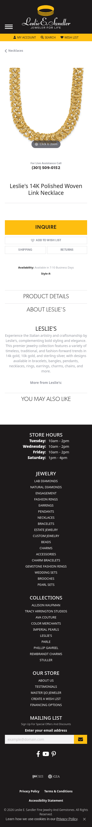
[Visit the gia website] (54, 776)
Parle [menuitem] (46, 641)
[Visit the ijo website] (37, 776)
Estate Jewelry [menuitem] (46, 530)
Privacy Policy (30, 791)
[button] (24, 37)
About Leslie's (46, 310)
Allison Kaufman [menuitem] (46, 605)
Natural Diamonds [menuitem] (46, 487)
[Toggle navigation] (9, 27)
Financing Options (46, 705)
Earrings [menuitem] (46, 505)
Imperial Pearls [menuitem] (46, 629)
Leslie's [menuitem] (46, 635)
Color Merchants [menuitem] (46, 623)
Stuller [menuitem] (46, 660)
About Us (46, 680)
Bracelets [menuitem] (46, 523)
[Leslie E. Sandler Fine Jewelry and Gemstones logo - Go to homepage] (46, 17)
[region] (46, 109)
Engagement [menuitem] (45, 493)
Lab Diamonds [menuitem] (46, 481)
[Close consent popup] (84, 819)
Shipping (25, 250)
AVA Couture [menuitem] (46, 617)
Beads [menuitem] (46, 542)
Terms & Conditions (58, 791)
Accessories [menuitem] (46, 554)
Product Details (46, 297)
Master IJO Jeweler (46, 692)
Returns (67, 250)
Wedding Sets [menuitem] (46, 572)
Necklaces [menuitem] (46, 517)
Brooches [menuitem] (46, 578)
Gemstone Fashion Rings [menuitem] (46, 566)
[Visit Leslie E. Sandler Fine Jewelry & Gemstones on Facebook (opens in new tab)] (38, 754)
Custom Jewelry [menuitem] (46, 536)
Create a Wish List (46, 699)
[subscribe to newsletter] (80, 739)
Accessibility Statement (46, 800)
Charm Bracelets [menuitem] (46, 560)
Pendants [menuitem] (46, 511)
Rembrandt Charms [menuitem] (46, 654)
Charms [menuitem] (46, 548)
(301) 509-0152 (46, 168)
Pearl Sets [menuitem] (46, 584)
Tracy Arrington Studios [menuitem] (46, 611)
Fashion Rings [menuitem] (46, 499)
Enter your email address (46, 730)
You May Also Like (46, 399)
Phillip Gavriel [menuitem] (46, 648)
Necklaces (15, 51)
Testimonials (46, 686)
